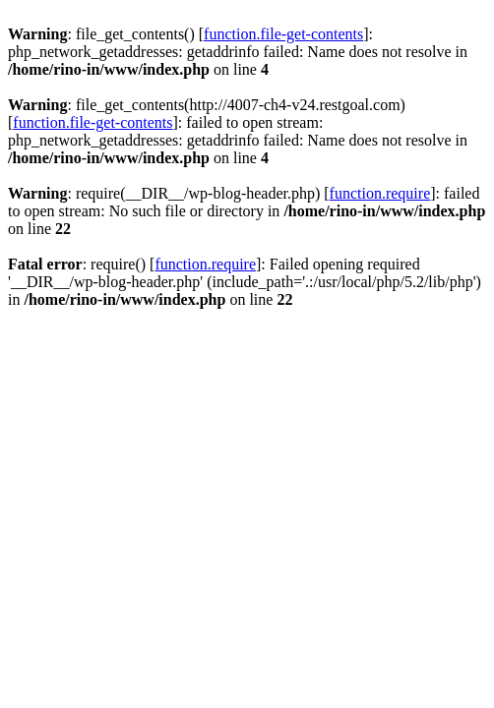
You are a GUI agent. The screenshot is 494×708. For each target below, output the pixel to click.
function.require (380, 193)
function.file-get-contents (283, 34)
